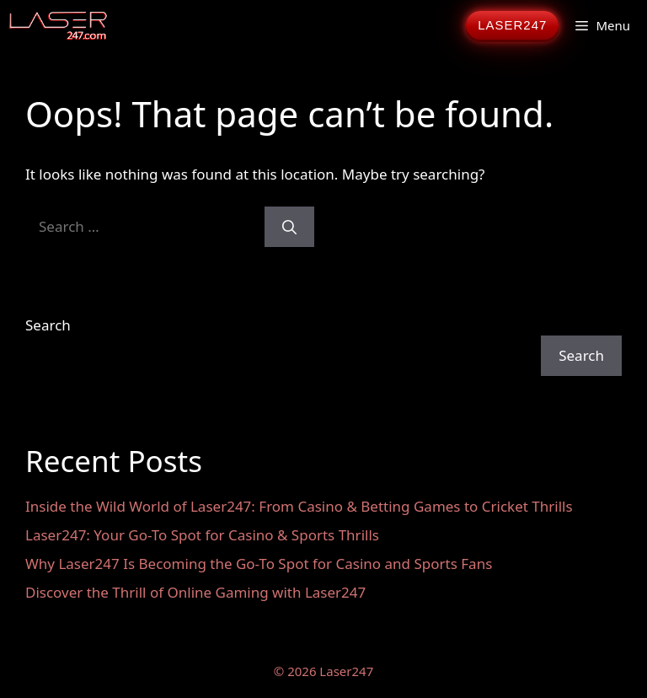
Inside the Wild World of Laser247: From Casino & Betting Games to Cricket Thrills (299, 506)
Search (48, 325)
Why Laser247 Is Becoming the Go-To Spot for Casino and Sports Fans (258, 563)
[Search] (289, 227)
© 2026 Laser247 (323, 671)
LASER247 (512, 25)
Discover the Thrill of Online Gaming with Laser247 (195, 592)
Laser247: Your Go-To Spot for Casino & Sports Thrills (202, 535)
